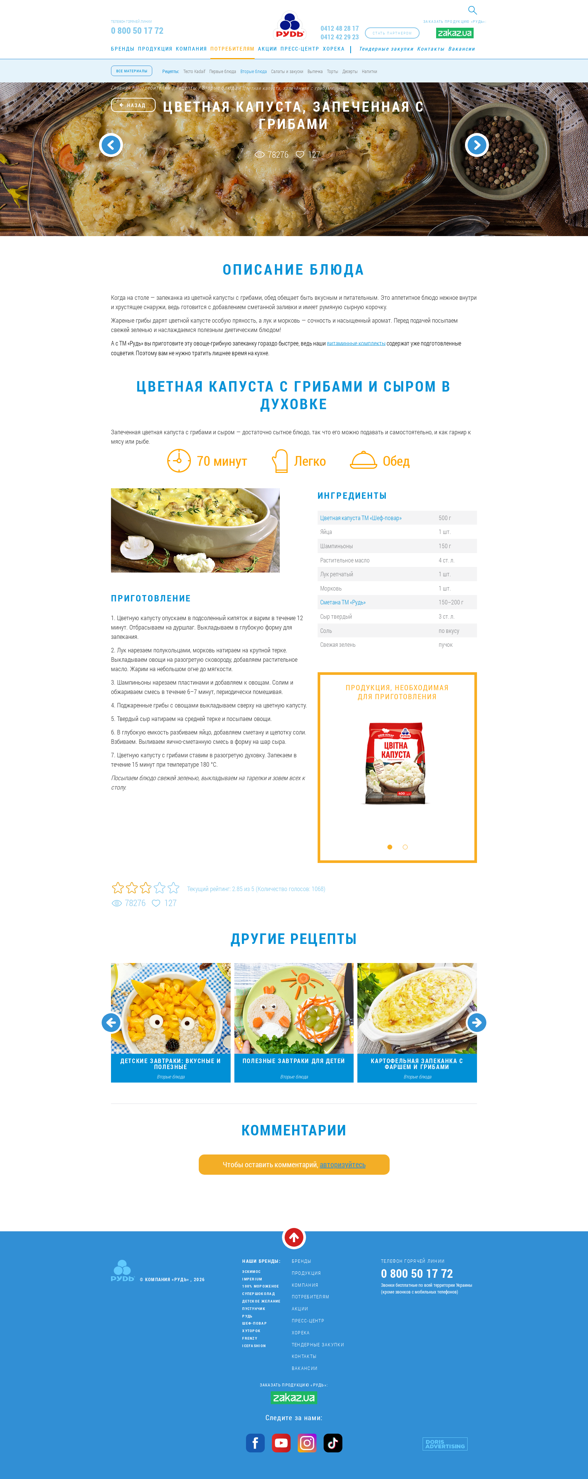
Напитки (369, 71)
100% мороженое (260, 1286)
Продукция (155, 48)
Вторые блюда (253, 71)
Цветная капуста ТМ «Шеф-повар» (361, 518)
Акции (267, 48)
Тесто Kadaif (194, 71)
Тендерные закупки (386, 48)
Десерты (350, 71)
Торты (332, 71)
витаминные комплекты (356, 343)
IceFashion (254, 1345)
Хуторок (251, 1330)
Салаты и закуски (287, 71)
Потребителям (232, 48)
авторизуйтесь (343, 1164)
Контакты (431, 48)
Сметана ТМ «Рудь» (343, 602)
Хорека (334, 48)
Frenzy (249, 1338)
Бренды (123, 48)
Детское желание (261, 1301)
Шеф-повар (254, 1323)
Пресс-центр (300, 48)
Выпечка (315, 71)
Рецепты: (170, 71)
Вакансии (461, 48)
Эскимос (251, 1271)
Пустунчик (254, 1308)
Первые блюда (222, 71)
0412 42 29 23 (340, 37)
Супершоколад (258, 1293)
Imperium (252, 1279)
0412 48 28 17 (340, 28)
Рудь (247, 1316)
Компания (191, 48)
